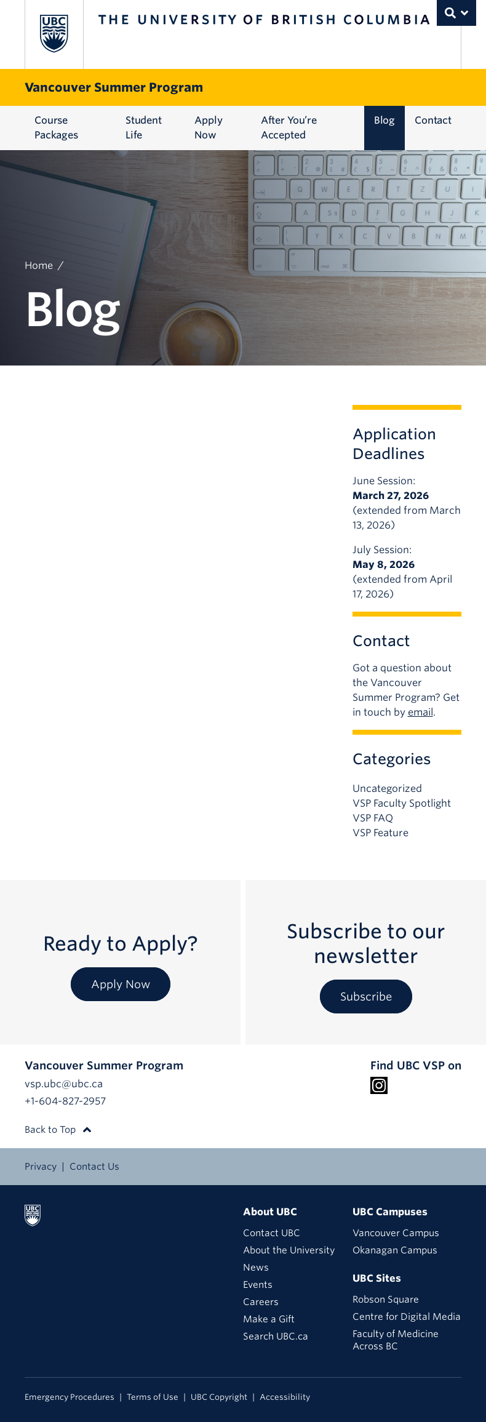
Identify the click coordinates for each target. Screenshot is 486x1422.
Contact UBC (271, 1233)
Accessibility (285, 1397)
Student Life (143, 127)
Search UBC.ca (275, 1336)
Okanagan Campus (395, 1250)
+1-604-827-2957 (65, 1101)
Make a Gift (269, 1319)
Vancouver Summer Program (114, 87)
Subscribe (366, 996)
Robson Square (386, 1299)
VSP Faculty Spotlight (402, 803)
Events (258, 1284)
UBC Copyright (219, 1397)
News (256, 1267)
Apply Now (208, 127)
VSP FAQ (373, 818)
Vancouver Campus (396, 1233)
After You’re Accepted (289, 127)
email (420, 712)
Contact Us (94, 1166)
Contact (433, 120)
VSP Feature (380, 833)
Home (39, 265)
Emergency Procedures (69, 1397)
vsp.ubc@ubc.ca (64, 1084)
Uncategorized (387, 788)
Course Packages (56, 127)
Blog (384, 120)
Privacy (41, 1166)
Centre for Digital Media (407, 1316)
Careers (261, 1302)
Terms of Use (152, 1397)
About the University (289, 1250)
